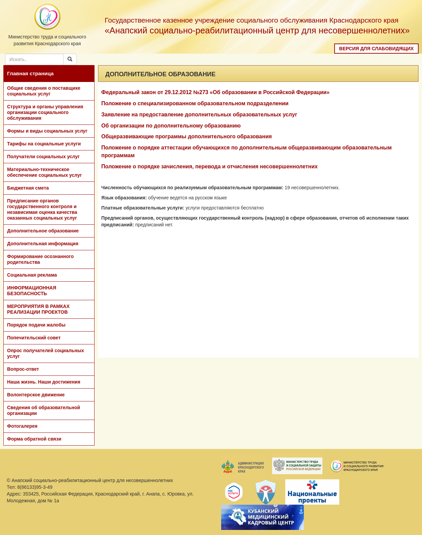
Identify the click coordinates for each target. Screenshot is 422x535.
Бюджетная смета (28, 188)
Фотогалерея (22, 426)
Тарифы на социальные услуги (44, 143)
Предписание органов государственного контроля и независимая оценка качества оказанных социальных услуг (42, 209)
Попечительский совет (34, 337)
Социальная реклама (32, 275)
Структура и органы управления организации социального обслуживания (45, 112)
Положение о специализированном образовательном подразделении (195, 103)
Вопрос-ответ (23, 369)
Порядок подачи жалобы (36, 325)
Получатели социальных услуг (43, 156)
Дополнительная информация (42, 243)
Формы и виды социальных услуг (47, 131)
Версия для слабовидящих (376, 48)
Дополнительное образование (43, 230)
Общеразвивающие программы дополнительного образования (186, 136)
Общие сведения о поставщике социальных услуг (43, 90)
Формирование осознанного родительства (40, 259)
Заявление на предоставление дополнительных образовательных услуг (199, 114)
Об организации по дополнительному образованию (171, 126)
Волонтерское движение (36, 394)
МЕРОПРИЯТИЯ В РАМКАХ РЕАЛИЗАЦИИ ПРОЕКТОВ (38, 309)
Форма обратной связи (34, 439)
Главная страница (30, 73)
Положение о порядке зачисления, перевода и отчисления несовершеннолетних (209, 166)
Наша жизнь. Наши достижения (43, 382)
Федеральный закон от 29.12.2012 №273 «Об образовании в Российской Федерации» (215, 92)
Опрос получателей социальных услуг (45, 353)
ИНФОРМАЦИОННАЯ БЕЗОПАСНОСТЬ (31, 290)
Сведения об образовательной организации (43, 410)
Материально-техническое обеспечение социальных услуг (44, 172)
